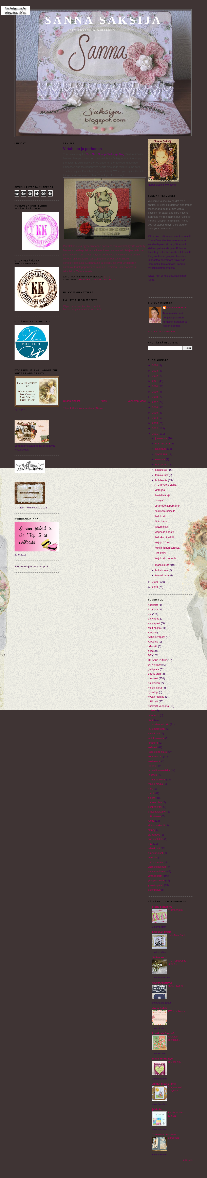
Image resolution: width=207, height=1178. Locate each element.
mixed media (155, 783)
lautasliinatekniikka (159, 770)
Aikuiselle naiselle (164, 510)
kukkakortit (154, 761)
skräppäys (154, 834)
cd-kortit (152, 646)
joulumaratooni (156, 728)
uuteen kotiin (155, 862)
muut (151, 793)
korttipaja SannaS (163, 1033)
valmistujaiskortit (157, 866)
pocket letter (155, 806)
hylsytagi (153, 692)
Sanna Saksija (104, 20)
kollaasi (152, 747)
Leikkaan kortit (161, 931)
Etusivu (104, 400)
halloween (154, 683)
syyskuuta (161, 454)
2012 (155, 428)
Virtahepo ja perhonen (82, 149)
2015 (155, 412)
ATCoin (152, 632)
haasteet (85, 279)
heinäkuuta (162, 464)
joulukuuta (161, 438)
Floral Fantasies (162, 906)
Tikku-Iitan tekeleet (164, 1134)
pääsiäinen (154, 816)
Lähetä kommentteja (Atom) (86, 408)
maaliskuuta (162, 564)
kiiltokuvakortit (156, 738)
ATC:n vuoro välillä (165, 484)
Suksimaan (174, 1137)
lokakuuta (161, 448)
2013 (155, 423)
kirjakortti (153, 742)
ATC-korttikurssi (176, 1011)
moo (150, 788)
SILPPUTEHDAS (162, 982)
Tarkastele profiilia (162, 332)
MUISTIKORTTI (176, 986)
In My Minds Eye (162, 1058)
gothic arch (154, 673)
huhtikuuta (161, 480)
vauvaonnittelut (157, 871)
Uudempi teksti (71, 400)
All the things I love (164, 1084)
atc (149, 614)
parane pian (155, 802)
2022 (155, 375)
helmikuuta (162, 570)
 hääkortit (153, 604)
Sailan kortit (159, 957)
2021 (155, 381)
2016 (155, 407)
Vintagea (159, 489)
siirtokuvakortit (156, 825)
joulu (150, 719)
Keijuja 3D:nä (162, 542)
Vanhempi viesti (137, 400)
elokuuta (160, 459)
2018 (155, 396)
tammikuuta (162, 575)
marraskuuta (163, 443)
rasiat (151, 820)
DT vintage (154, 664)
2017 (155, 402)
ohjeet (151, 797)
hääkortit (153, 701)
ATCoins (153, 641)
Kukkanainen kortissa (167, 547)
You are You (174, 1061)
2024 (155, 365)
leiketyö (152, 774)
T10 (150, 843)
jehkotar (157, 1109)
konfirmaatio (155, 756)
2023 (155, 370)
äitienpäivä (154, 889)
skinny (151, 830)
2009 (155, 587)
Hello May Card (176, 935)
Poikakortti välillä (164, 537)
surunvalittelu (156, 839)
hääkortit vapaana (158, 706)
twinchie (152, 857)
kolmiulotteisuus (157, 751)
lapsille (152, 765)
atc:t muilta (154, 627)
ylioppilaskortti (156, 880)
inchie (151, 710)
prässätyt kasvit (157, 811)
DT (149, 655)
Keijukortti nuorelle (165, 558)
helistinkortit (155, 687)
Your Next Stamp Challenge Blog (105, 154)
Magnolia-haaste (164, 531)
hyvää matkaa (156, 696)
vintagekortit (155, 875)
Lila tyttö (159, 500)
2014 (155, 417)
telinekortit (154, 848)
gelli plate (153, 669)
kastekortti (154, 733)
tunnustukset (155, 853)
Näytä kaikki (187, 1160)
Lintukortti (160, 552)
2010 (155, 581)
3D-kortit (153, 609)
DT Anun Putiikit (157, 659)
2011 (155, 433)
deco (151, 650)
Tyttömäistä (161, 526)
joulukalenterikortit (158, 724)
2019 (155, 391)
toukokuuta (162, 475)
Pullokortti (160, 516)
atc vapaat (154, 623)
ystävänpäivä (155, 885)
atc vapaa (153, 618)
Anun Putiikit (160, 1008)
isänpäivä (153, 715)
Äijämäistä (160, 521)
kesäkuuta (161, 469)
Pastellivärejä (162, 495)
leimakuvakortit (104, 279)
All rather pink (175, 910)
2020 (155, 386)
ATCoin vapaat (156, 636)
